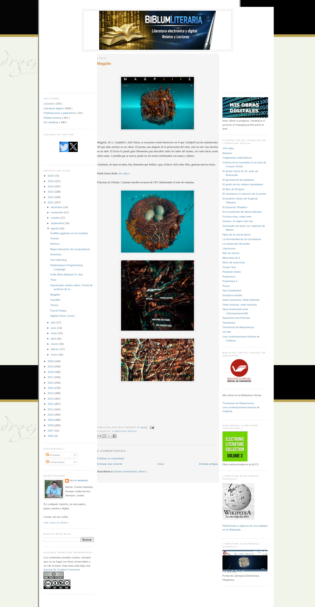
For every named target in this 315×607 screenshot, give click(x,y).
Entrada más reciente (109, 463)
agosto (55, 228)
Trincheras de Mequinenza (238, 327)
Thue (53, 279)
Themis (54, 238)
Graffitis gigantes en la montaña (69, 233)
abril (54, 338)
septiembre (58, 223)
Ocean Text (229, 267)
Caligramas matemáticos (237, 157)
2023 (51, 191)
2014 (51, 393)
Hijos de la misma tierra (236, 234)
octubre (55, 217)
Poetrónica (228, 276)
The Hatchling (58, 259)
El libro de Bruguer (233, 189)
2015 (51, 387)
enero (54, 354)
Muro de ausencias (233, 262)
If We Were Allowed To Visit (66, 274)
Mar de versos (230, 252)
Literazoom (229, 248)
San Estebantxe (231, 290)
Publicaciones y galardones (60, 112)
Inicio (161, 463)
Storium (54, 243)
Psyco (226, 285)
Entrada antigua (208, 463)
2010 (51, 414)
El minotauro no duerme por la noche (244, 193)
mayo (54, 333)
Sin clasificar (51, 122)
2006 (51, 435)
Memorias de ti (231, 257)
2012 (51, 403)
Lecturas (49, 103)
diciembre (57, 207)
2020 (51, 361)
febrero (55, 349)
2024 (51, 186)
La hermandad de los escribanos (241, 239)
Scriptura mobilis (232, 295)
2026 (51, 175)
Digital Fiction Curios (62, 315)
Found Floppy (58, 310)
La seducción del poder (236, 243)
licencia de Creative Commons (62, 569)
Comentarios (55, 461)
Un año (226, 331)
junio (54, 327)
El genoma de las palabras (238, 179)
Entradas (53, 454)
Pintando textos (231, 271)
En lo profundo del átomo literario (242, 211)
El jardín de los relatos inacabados (242, 184)
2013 (51, 398)
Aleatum (227, 153)
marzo (55, 343)
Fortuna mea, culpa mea (236, 216)
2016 (51, 382)
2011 (51, 409)
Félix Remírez (79, 480)
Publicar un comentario (110, 458)
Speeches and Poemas (236, 317)
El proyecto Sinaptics (234, 207)
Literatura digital (53, 108)
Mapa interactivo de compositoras (70, 249)
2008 (51, 425)
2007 (51, 430)
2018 (51, 371)
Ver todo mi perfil (56, 523)
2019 (51, 366)
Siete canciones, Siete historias (240, 299)
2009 (51, 419)
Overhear (55, 254)
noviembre (57, 212)
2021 (51, 202)
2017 (51, 377)
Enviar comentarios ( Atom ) (130, 471)
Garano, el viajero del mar (237, 221)
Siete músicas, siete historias (239, 304)
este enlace (123, 173)
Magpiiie (55, 294)
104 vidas (228, 148)
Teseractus (228, 322)
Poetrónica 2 (230, 281)
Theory (54, 305)
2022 (51, 197)
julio (53, 322)
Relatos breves (53, 117)
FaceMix (55, 299)
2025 (51, 181)
